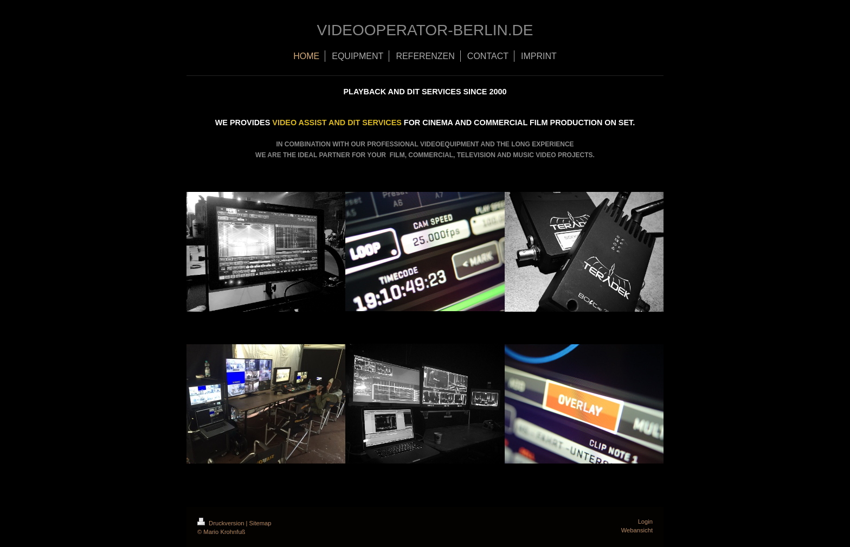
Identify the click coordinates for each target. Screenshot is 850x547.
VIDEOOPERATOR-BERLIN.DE (425, 30)
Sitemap (260, 523)
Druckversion (221, 523)
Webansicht (637, 530)
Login (645, 521)
